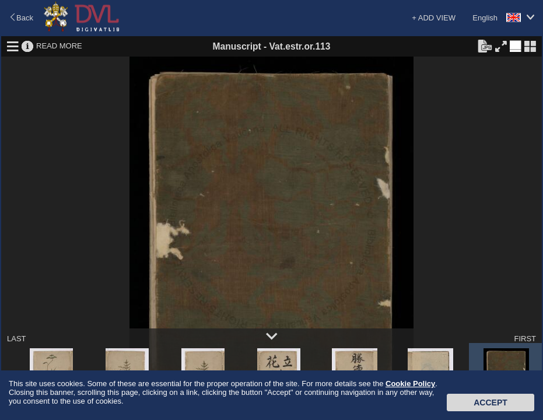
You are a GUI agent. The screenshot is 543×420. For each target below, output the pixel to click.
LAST (16, 338)
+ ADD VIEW (434, 17)
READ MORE (59, 45)
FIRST (525, 338)
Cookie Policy (410, 383)
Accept (490, 402)
